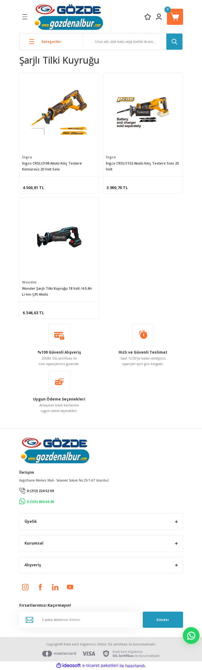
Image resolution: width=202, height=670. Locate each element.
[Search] (132, 42)
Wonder (29, 282)
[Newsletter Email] (79, 620)
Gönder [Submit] (162, 620)
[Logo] (69, 16)
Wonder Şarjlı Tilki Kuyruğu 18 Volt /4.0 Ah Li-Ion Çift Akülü (57, 291)
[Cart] (175, 17)
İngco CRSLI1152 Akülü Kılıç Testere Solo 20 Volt (142, 166)
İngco (27, 157)
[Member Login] (159, 16)
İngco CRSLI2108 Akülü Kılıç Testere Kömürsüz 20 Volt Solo (52, 166)
